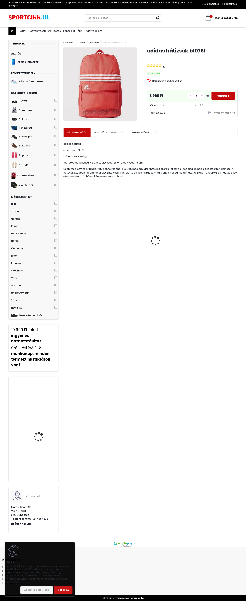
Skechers (17, 270)
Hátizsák (94, 42)
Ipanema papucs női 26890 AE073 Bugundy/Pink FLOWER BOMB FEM (41, 462)
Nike (13, 204)
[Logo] (30, 18)
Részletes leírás (77, 132)
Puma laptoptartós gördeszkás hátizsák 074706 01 (127, 255)
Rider (14, 256)
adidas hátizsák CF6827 (42, 391)
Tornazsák (21, 110)
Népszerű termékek (27, 81)
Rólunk (22, 31)
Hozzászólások (143, 132)
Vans (14, 278)
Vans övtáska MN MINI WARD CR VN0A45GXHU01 (83, 232)
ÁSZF (80, 31)
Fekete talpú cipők (26, 315)
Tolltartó (20, 119)
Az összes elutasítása (36, 589)
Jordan (15, 211)
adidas (15, 219)
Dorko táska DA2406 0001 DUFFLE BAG (169, 242)
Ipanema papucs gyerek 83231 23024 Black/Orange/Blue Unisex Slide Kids (42, 432)
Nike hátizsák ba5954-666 (214, 253)
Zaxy (14, 300)
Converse (17, 248)
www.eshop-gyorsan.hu (129, 598)
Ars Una (16, 285)
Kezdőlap (68, 42)
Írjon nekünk (23, 524)
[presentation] (65, 235)
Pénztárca (21, 127)
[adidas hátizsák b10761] (100, 84)
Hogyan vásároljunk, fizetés (45, 31)
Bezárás (63, 590)
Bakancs (20, 145)
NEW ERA (16, 308)
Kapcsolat (69, 31)
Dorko (15, 241)
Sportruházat (22, 175)
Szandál (20, 165)
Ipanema (17, 263)
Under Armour (20, 293)
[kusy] (195, 96)
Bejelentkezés (211, 3)
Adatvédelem (94, 31)
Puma (14, 226)
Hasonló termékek (109, 132)
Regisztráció (231, 3)
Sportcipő (21, 136)
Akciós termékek (24, 62)
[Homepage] (12, 31)
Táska (19, 101)
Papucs (19, 155)
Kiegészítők (22, 185)
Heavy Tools (19, 233)
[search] (157, 18)
